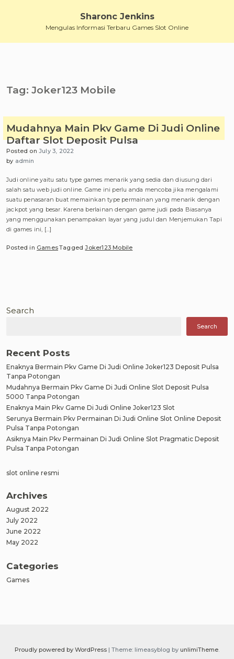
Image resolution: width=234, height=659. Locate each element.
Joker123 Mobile (108, 247)
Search (20, 310)
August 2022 (27, 509)
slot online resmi (32, 473)
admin (25, 160)
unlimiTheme (199, 649)
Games (47, 247)
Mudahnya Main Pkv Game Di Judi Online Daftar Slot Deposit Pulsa (113, 134)
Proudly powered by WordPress (61, 649)
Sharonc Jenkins (117, 16)
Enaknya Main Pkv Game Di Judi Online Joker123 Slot (90, 407)
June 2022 (23, 531)
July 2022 (22, 520)
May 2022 (22, 542)
